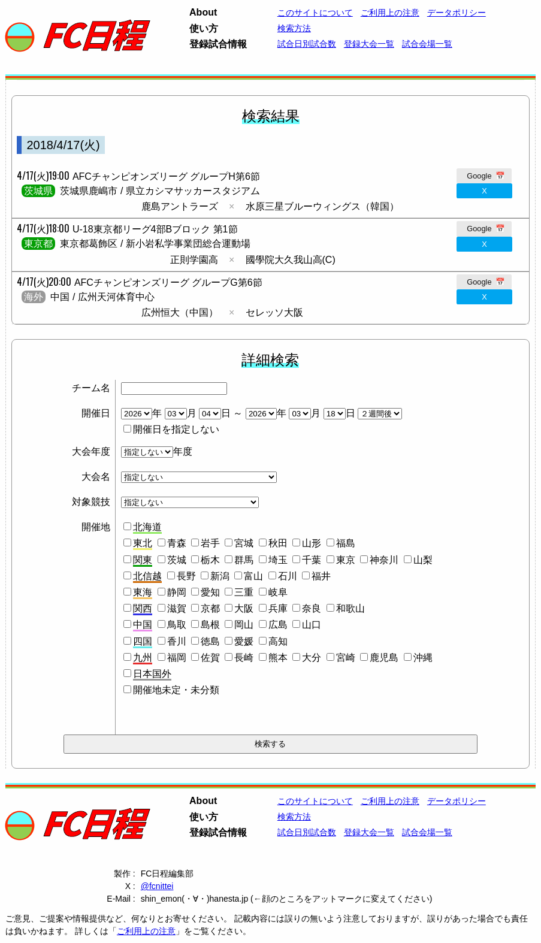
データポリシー (456, 12)
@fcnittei (157, 886)
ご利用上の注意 (390, 12)
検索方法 (294, 28)
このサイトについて (315, 12)
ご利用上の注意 (146, 931)
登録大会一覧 (369, 44)
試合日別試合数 (306, 44)
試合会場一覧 (427, 44)
